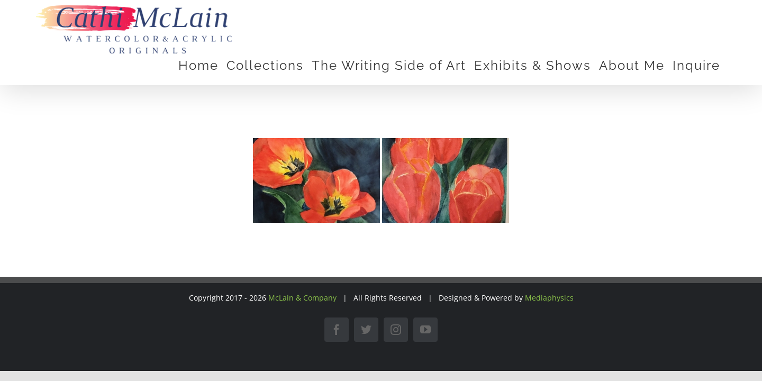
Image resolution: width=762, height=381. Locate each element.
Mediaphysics (549, 298)
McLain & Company (302, 298)
